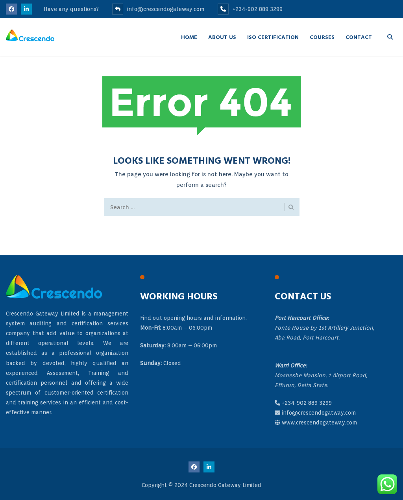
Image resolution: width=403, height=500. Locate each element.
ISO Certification (273, 37)
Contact (359, 37)
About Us (222, 37)
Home (189, 37)
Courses (322, 37)
